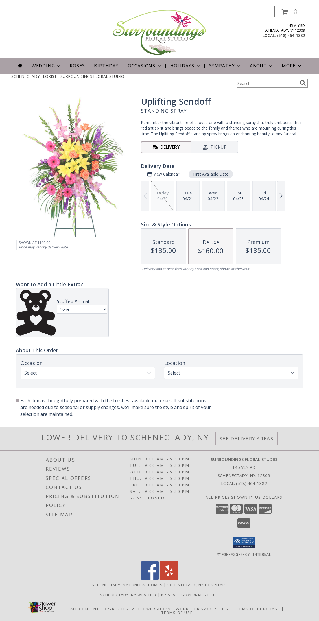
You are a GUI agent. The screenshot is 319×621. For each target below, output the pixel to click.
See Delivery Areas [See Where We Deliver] (247, 438)
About (262, 66)
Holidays (185, 66)
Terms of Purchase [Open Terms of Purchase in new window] (257, 608)
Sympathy (225, 66)
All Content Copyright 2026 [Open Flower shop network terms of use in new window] (103, 608)
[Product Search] (267, 83)
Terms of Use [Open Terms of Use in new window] (177, 612)
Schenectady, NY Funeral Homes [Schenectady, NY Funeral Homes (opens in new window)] (127, 584)
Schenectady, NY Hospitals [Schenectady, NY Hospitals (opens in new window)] (197, 584)
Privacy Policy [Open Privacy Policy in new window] (211, 608)
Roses (77, 66)
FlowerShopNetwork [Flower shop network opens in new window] (163, 608)
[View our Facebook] (150, 577)
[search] (302, 83)
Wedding (47, 66)
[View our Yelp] (169, 577)
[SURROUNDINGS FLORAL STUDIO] (159, 32)
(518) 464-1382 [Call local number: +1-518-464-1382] (291, 35)
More (292, 66)
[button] (289, 11)
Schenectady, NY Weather (128, 594)
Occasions (145, 66)
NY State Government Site (190, 594)
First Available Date (210, 174)
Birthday (106, 66)
